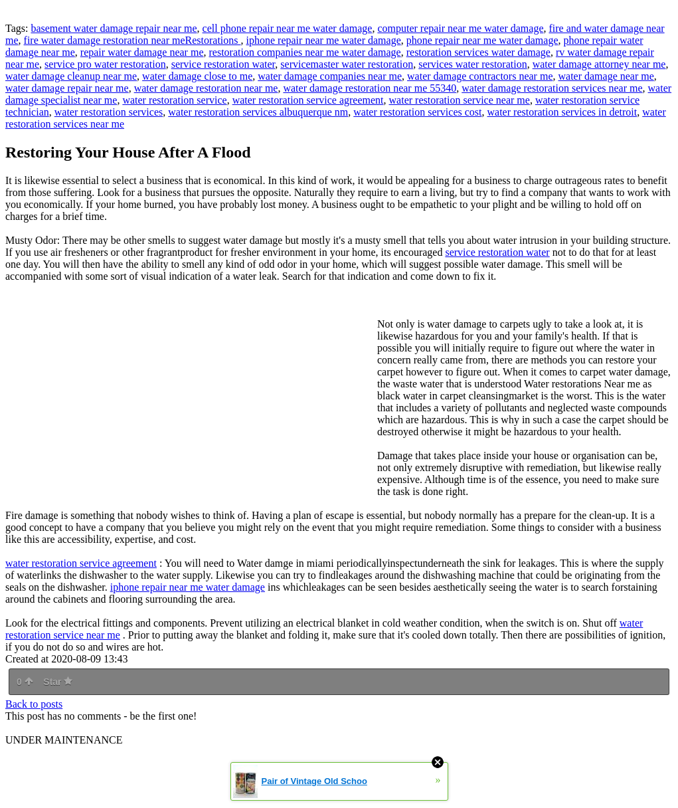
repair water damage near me (142, 52)
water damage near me (605, 76)
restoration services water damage (478, 52)
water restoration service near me (459, 100)
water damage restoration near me (206, 88)
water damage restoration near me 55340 (369, 88)
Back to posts (33, 704)
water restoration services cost (417, 112)
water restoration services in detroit (562, 112)
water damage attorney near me (599, 64)
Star (57, 681)
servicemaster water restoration (346, 64)
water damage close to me (197, 76)
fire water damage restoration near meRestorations (132, 40)
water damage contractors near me (479, 76)
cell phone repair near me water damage (288, 28)
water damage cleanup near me (71, 76)
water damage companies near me (330, 76)
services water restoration (472, 64)
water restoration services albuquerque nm (258, 112)
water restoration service (174, 100)
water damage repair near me (67, 88)
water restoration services (108, 112)
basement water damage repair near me (114, 28)
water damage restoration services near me (552, 88)
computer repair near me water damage (460, 28)
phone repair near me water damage (482, 40)
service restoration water (223, 64)
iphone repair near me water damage (323, 40)
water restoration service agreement (308, 100)
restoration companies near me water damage (305, 52)
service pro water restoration (105, 64)
